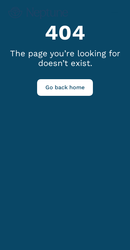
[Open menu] (115, 12)
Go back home (65, 87)
